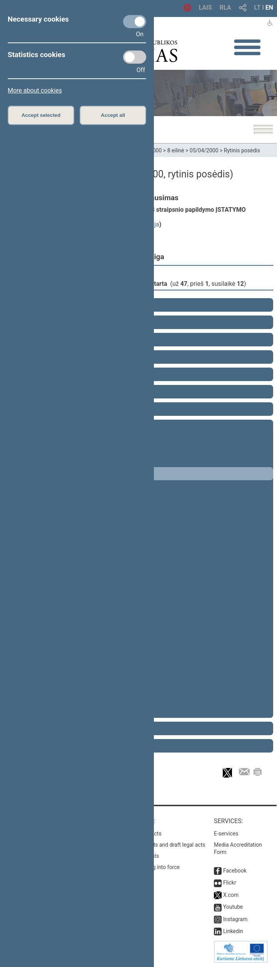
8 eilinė (175, 150)
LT (257, 7)
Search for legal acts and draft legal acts (157, 845)
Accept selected (41, 115)
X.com (231, 895)
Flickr (229, 882)
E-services (226, 833)
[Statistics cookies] (134, 57)
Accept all (113, 115)
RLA (225, 7)
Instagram (235, 919)
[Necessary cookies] (134, 21)
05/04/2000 (204, 150)
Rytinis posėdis (242, 150)
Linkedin (233, 931)
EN (269, 7)
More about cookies (35, 90)
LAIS (205, 7)
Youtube (233, 907)
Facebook (235, 870)
